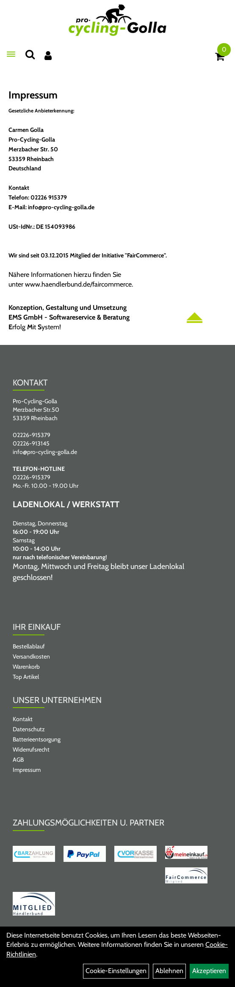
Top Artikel (26, 677)
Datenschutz (29, 729)
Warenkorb (26, 666)
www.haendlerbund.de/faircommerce (78, 284)
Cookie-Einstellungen (116, 971)
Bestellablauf (29, 646)
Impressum (27, 770)
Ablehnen (169, 971)
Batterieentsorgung (37, 739)
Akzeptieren (209, 971)
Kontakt (23, 719)
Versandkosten (31, 656)
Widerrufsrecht (31, 749)
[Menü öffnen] (11, 54)
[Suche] (30, 54)
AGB (18, 759)
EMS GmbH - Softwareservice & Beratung (69, 317)
